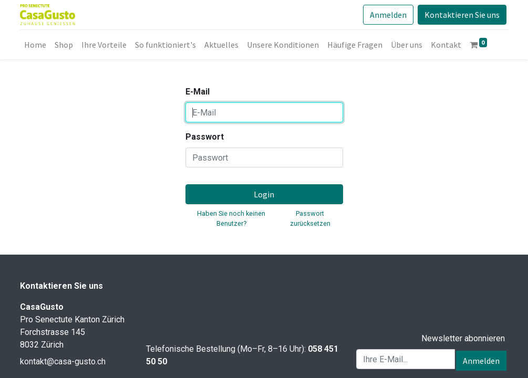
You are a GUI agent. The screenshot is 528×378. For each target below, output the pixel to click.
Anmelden (388, 14)
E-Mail (197, 92)
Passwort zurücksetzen (310, 218)
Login (264, 194)
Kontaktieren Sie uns (462, 14)
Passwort (204, 137)
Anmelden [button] (481, 360)
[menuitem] (35, 44)
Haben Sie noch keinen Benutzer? (231, 218)
